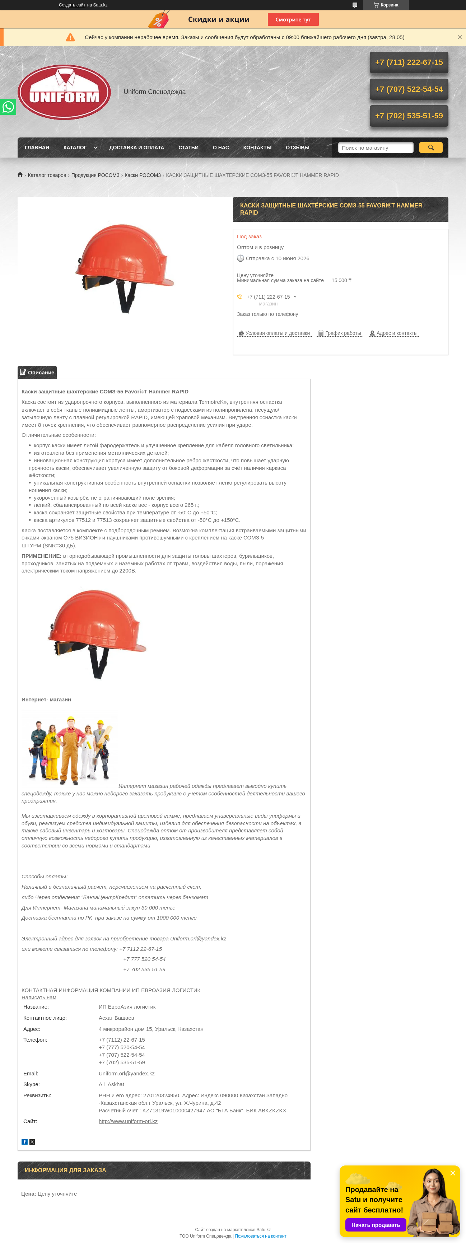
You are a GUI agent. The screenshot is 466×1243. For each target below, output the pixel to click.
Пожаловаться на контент (260, 1236)
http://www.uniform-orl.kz (128, 1121)
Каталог (75, 147)
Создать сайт (72, 5)
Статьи (188, 147)
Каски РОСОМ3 (143, 175)
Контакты (257, 147)
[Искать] (431, 147)
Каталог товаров (47, 175)
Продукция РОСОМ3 (95, 175)
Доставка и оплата (136, 147)
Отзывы (297, 147)
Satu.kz (263, 1229)
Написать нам (39, 997)
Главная (37, 147)
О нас (221, 147)
